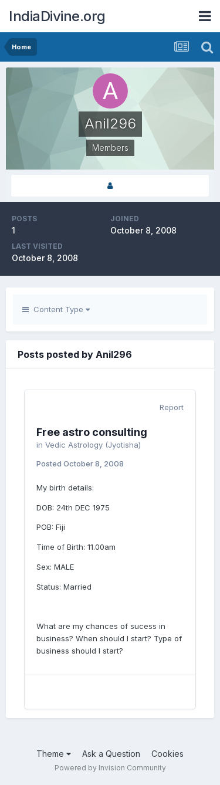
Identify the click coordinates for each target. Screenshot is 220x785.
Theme (53, 754)
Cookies (167, 754)
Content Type (56, 309)
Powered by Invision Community (110, 767)
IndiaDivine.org (57, 16)
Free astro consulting (91, 432)
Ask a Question (111, 754)
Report (172, 407)
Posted (80, 463)
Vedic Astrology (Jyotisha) (93, 444)
